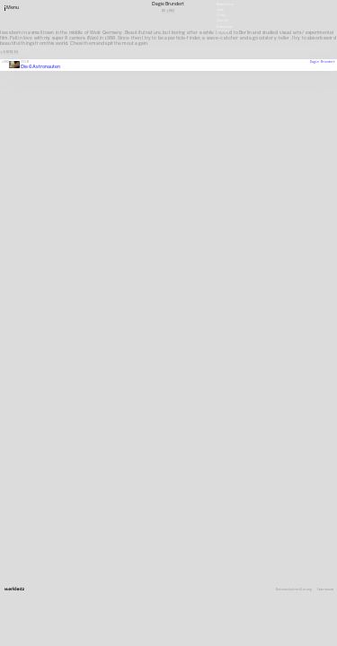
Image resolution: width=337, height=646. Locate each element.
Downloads (225, 26)
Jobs (220, 10)
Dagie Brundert (322, 62)
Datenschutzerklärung (294, 590)
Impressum (325, 590)
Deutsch (223, 31)
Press (221, 15)
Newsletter (226, 3)
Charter (223, 20)
